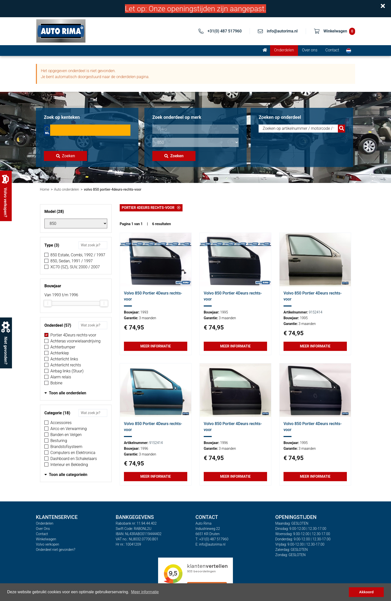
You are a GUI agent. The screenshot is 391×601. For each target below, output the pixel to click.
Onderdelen (284, 50)
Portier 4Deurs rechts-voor (73, 335)
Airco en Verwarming (68, 428)
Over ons (309, 50)
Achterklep (59, 353)
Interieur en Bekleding (69, 464)
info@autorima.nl (282, 31)
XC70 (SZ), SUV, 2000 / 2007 (75, 267)
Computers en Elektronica (72, 452)
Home (44, 189)
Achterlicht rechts (65, 365)
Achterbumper (62, 347)
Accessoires (61, 422)
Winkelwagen (46, 539)
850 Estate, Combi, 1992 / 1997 (77, 255)
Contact (332, 50)
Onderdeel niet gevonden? (55, 550)
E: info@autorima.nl (210, 544)
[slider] (47, 303)
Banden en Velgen (66, 434)
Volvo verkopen (47, 544)
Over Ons (43, 529)
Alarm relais (60, 377)
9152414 (315, 312)
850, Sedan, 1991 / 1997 (71, 261)
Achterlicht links (64, 359)
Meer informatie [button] (145, 592)
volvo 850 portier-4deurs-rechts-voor (112, 189)
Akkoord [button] (366, 592)
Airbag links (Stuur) (67, 371)
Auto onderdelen (66, 189)
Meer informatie (155, 346)
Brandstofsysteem (66, 446)
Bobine (56, 383)
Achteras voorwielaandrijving (75, 341)
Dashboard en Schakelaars (73, 458)
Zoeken (65, 155)
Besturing (58, 440)
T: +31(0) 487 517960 (212, 539)
